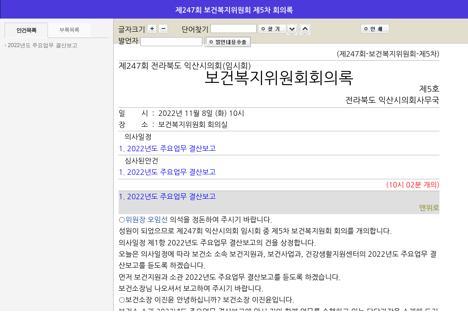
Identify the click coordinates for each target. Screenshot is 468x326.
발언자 (128, 40)
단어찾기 (195, 29)
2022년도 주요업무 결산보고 (42, 45)
